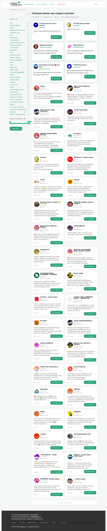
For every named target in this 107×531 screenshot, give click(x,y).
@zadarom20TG (77, 436)
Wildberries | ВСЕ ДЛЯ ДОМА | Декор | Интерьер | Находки (82, 250)
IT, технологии (20, 47)
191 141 (37, 102)
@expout (42, 27)
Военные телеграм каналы (20, 114)
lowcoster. (43, 157)
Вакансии (13, 522)
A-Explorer (43, 434)
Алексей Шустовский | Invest (82, 434)
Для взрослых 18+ (20, 55)
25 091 (71, 266)
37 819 (37, 219)
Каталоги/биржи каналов (20, 42)
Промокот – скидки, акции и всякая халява (82, 455)
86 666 (37, 150)
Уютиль (42, 179)
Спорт (20, 35)
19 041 (37, 313)
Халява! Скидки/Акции (80, 110)
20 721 (71, 289)
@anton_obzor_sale (78, 205)
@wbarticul (42, 345)
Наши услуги (61, 4)
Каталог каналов (42, 4)
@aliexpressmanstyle (78, 346)
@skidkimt (76, 159)
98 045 (37, 127)
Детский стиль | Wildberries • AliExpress (48, 226)
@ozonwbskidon (43, 456)
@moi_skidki (43, 322)
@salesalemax (43, 368)
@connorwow (43, 88)
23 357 (37, 290)
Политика (20, 82)
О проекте (22, 522)
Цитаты (20, 28)
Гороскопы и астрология (20, 107)
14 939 (71, 336)
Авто (20, 23)
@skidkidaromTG (77, 322)
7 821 (70, 472)
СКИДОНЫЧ (77, 411)
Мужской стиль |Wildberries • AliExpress (82, 343)
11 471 (71, 360)
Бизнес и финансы (20, 25)
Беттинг (20, 75)
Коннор (42, 86)
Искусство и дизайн (20, 45)
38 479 (71, 195)
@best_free (76, 458)
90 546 (71, 124)
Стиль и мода (20, 84)
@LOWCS (76, 25)
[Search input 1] (17, 14)
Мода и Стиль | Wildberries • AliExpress (82, 87)
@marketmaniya (78, 47)
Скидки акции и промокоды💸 (49, 366)
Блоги (20, 65)
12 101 (37, 359)
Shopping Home (44, 249)
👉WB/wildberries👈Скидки (48, 454)
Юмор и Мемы (20, 92)
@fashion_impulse (45, 47)
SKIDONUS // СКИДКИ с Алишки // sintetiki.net (84, 203)
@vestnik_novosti (44, 136)
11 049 (37, 403)
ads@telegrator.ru (36, 517)
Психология (20, 50)
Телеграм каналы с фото (20, 89)
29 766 (71, 219)
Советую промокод (79, 366)
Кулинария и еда (20, 33)
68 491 (37, 173)
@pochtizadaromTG (44, 113)
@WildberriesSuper (78, 252)
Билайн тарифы (78, 273)
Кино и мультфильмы (20, 60)
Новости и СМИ (20, 40)
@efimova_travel (44, 69)
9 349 (70, 427)
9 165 (37, 448)
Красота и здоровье (20, 99)
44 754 (71, 173)
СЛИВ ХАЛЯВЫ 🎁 (79, 226)
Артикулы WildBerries (46, 343)
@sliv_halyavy (77, 227)
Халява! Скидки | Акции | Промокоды (47, 110)
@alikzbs (42, 413)
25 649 (37, 265)
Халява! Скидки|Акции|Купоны (83, 320)
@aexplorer (42, 436)
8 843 (70, 448)
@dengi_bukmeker (78, 111)
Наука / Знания (20, 70)
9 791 (37, 427)
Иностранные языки (20, 94)
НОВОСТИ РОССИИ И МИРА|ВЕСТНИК (48, 134)
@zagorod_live (43, 276)
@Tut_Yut (42, 181)
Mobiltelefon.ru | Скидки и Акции (83, 157)
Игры (20, 62)
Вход (95, 4)
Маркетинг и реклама (20, 97)
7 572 (37, 495)
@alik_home (42, 251)
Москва (20, 104)
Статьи (52, 4)
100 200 (71, 103)
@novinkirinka (43, 391)
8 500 (37, 472)
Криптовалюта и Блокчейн (20, 30)
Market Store (44, 389)
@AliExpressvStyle (78, 89)
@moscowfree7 (43, 205)
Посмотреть (56, 37)
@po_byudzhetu (77, 135)
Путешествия (20, 37)
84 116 (71, 149)
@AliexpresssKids (44, 229)
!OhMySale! (77, 389)
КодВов (42, 411)
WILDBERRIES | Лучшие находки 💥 (50, 479)
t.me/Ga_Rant (34, 515)
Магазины (18, 112)
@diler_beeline (77, 275)
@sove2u (76, 368)
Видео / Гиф (20, 67)
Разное (20, 87)
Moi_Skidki (43, 320)
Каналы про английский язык (20, 109)
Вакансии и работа (20, 77)
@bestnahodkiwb (44, 480)
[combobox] (47, 17)
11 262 (71, 382)
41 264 (37, 195)
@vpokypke (42, 299)
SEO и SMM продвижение (20, 72)
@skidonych (76, 413)
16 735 (37, 336)
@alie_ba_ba (76, 181)
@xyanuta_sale (77, 480)
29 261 (37, 243)
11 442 (37, 382)
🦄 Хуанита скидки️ (79, 479)
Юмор (20, 52)
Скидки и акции (20, 80)
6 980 (70, 493)
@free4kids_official (78, 300)
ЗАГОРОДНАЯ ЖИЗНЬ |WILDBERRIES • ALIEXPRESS (48, 274)
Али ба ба (76, 179)
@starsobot (77, 67)
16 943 (71, 314)
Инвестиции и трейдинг (20, 102)
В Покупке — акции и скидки (48, 297)
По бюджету (77, 133)
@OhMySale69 (77, 391)
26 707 (71, 238)
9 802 (70, 405)
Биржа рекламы (29, 4)
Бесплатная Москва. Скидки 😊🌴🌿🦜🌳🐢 (50, 203)
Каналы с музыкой (20, 57)
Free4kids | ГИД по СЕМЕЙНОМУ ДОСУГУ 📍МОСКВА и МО (83, 297)
